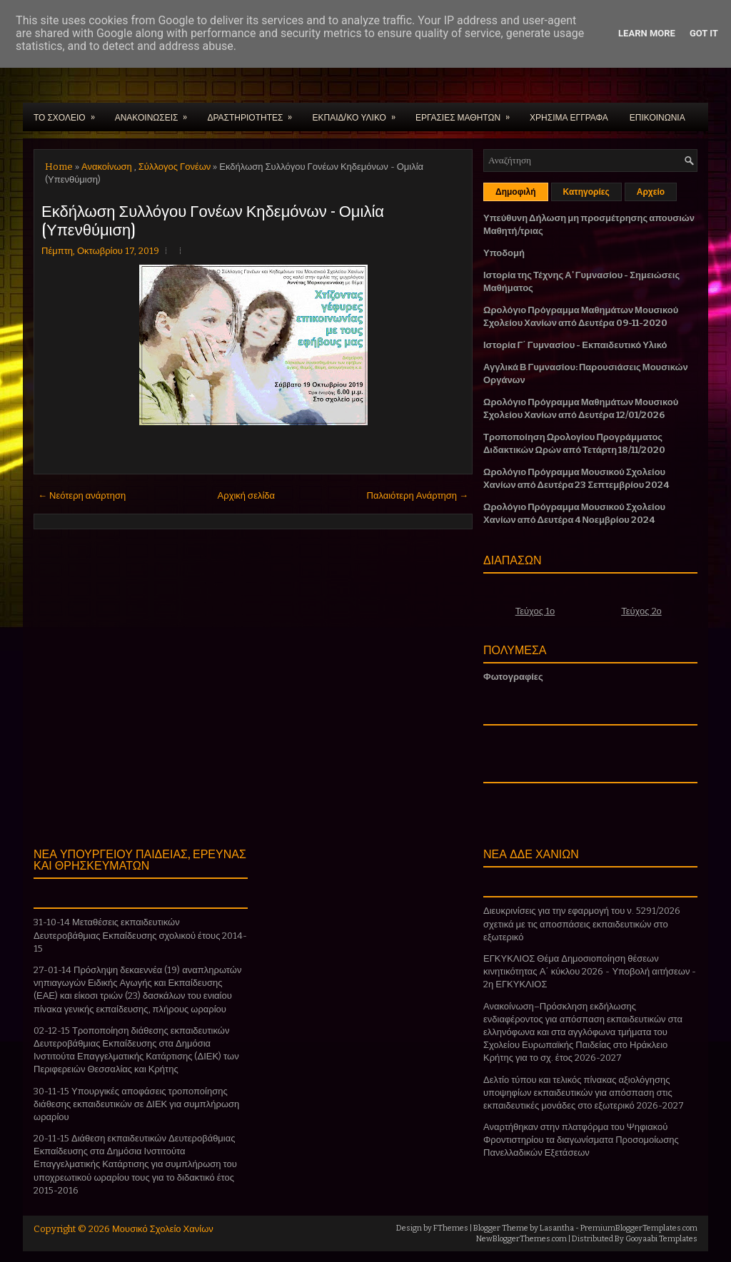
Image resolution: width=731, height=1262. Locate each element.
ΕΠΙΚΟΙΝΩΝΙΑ (657, 117)
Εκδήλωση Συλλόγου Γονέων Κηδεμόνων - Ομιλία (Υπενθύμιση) (212, 219)
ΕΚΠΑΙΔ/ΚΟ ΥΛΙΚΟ (358, 113)
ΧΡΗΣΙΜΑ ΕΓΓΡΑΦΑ (569, 117)
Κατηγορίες (586, 192)
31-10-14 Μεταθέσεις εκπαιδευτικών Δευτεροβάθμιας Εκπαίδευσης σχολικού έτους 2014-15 (140, 935)
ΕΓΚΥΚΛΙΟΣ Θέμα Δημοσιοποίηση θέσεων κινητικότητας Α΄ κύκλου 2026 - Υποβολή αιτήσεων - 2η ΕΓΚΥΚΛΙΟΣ (590, 971)
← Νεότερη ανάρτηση (82, 495)
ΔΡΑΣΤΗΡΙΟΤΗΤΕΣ (254, 113)
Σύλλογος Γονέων (174, 166)
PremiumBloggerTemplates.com (638, 1228)
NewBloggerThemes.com (521, 1238)
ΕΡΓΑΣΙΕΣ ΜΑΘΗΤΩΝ (467, 113)
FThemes (450, 1228)
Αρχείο (651, 192)
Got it (704, 33)
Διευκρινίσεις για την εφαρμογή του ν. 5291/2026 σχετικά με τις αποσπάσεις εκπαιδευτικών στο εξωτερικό (581, 923)
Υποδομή (504, 253)
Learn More (646, 33)
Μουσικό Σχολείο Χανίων (162, 1228)
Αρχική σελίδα (246, 495)
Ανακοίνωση (106, 166)
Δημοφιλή (515, 192)
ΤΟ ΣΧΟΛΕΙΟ (69, 113)
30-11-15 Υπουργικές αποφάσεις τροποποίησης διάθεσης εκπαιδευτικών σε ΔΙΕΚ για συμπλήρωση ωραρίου (136, 1104)
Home (59, 166)
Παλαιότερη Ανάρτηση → (418, 495)
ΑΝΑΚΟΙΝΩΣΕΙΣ (156, 113)
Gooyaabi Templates (661, 1238)
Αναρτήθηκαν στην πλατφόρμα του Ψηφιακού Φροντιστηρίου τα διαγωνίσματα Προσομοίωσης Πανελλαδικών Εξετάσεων (581, 1139)
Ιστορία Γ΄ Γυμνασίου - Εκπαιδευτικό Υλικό (575, 345)
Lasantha (557, 1228)
